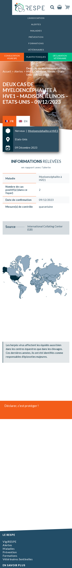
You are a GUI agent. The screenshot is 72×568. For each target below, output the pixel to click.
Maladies (36, 30)
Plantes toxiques (36, 57)
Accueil (7, 71)
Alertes (36, 24)
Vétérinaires (36, 49)
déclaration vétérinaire (60, 57)
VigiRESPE (9, 541)
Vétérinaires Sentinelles (18, 559)
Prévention (36, 37)
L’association (36, 18)
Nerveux (20, 130)
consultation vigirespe (12, 57)
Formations (36, 43)
